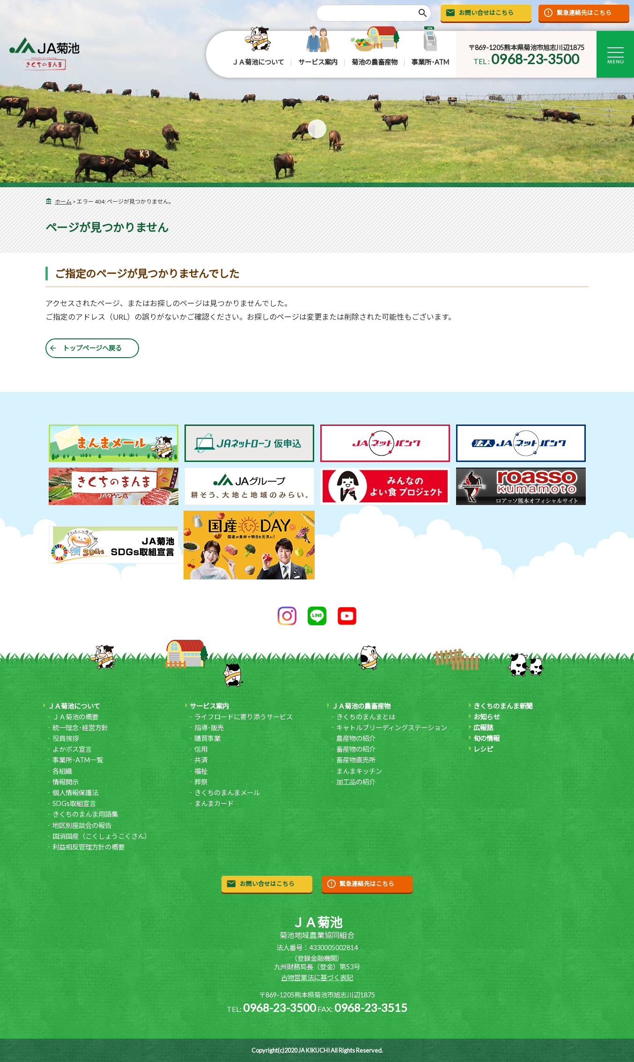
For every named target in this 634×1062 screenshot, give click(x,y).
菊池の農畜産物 (375, 62)
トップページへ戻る (92, 348)
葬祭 (200, 782)
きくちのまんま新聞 (502, 706)
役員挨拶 (65, 738)
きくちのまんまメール (227, 793)
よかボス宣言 (72, 749)
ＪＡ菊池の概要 (75, 717)
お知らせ (486, 717)
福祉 (200, 771)
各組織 (62, 771)
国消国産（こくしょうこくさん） (101, 836)
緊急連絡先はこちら (584, 12)
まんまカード (214, 803)
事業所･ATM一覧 (77, 760)
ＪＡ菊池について (258, 62)
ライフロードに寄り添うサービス (243, 717)
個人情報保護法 (75, 793)
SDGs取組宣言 (74, 803)
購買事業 (207, 738)
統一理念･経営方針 (80, 728)
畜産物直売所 (356, 760)
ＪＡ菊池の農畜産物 (361, 706)
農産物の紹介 (356, 738)
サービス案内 (318, 62)
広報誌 (483, 728)
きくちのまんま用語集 (85, 814)
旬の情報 (486, 738)
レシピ (483, 749)
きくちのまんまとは (365, 717)
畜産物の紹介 (356, 749)
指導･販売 (209, 728)
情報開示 (65, 782)
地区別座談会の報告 (81, 825)
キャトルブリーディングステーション (391, 728)
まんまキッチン (359, 771)
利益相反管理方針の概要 (88, 847)
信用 (200, 749)
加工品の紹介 (356, 782)
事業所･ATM (430, 62)
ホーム (63, 201)
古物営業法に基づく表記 (317, 977)
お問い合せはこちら (486, 12)
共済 (200, 760)
